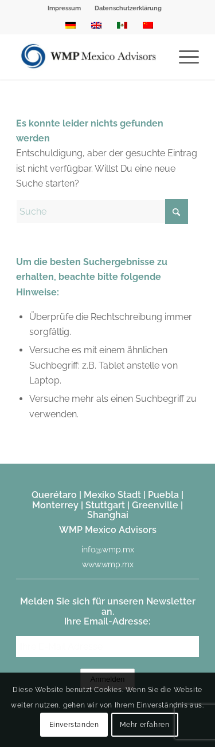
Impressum (64, 8)
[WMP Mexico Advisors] (89, 57)
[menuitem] (64, 8)
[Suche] (102, 211)
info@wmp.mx (107, 549)
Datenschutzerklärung (128, 8)
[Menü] (183, 57)
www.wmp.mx (108, 564)
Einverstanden (74, 725)
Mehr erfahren (145, 725)
